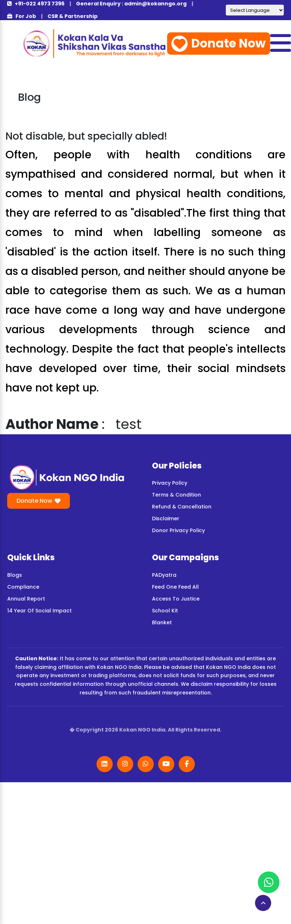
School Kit (165, 610)
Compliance (23, 586)
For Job (21, 16)
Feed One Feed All (175, 586)
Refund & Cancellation (181, 506)
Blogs (14, 575)
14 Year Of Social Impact (39, 610)
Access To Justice (176, 598)
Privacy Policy (169, 482)
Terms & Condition (176, 494)
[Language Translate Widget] (255, 10)
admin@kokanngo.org (155, 3)
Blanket (162, 622)
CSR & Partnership (73, 16)
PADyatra (164, 575)
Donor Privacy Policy (178, 530)
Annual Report (26, 598)
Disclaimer (165, 518)
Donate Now (218, 43)
